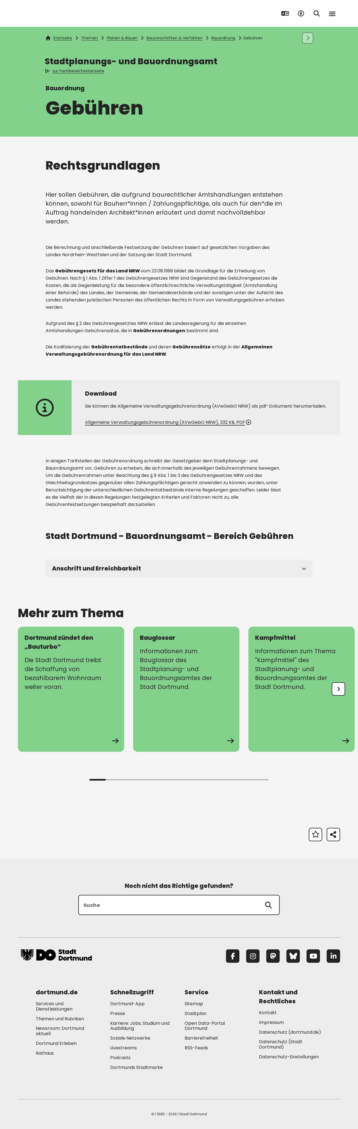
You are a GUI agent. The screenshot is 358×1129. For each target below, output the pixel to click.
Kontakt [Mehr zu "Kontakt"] (268, 1012)
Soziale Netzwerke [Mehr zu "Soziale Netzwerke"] (130, 1038)
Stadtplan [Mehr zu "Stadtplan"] (195, 1013)
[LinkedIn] (333, 956)
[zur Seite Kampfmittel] (301, 689)
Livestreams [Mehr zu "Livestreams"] (123, 1048)
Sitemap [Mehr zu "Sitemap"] (194, 1003)
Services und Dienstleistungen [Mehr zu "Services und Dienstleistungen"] (54, 1006)
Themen (89, 38)
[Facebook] (232, 956)
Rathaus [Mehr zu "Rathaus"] (45, 1053)
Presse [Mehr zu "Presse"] (117, 1013)
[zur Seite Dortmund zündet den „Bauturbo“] (71, 689)
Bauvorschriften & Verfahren (174, 38)
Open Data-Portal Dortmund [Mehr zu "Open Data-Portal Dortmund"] (205, 1026)
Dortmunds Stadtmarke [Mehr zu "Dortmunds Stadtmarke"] (136, 1067)
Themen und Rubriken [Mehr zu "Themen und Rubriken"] (60, 1019)
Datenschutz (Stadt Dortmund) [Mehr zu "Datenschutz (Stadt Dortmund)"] (280, 1044)
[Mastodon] (273, 956)
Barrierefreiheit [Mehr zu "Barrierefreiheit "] (201, 1038)
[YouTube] (313, 956)
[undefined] (338, 689)
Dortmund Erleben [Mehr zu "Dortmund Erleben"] (56, 1043)
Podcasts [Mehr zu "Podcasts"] (120, 1057)
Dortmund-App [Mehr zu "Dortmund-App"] (127, 1003)
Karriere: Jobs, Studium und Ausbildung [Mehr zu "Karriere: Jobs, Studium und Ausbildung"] (139, 1026)
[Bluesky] (293, 956)
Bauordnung (223, 38)
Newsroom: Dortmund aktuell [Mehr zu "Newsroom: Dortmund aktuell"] (60, 1031)
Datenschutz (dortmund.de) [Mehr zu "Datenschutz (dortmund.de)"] (290, 1032)
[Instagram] (253, 956)
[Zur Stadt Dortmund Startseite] (56, 13)
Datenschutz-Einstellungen (289, 1057)
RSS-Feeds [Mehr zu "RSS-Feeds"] (196, 1048)
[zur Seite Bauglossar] (186, 689)
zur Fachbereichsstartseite (75, 71)
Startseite (59, 38)
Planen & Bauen (122, 38)
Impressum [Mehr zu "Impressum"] (271, 1022)
